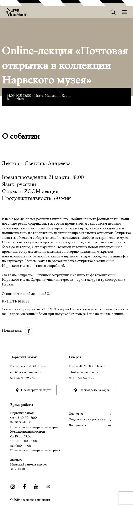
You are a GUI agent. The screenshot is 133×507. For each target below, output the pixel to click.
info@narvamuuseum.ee (25, 372)
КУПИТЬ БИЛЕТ (16, 301)
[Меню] (124, 12)
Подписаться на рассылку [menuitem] (87, 419)
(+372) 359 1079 (83, 378)
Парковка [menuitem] (76, 414)
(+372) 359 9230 (25, 378)
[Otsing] (113, 12)
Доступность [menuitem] (78, 425)
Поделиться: (12, 330)
